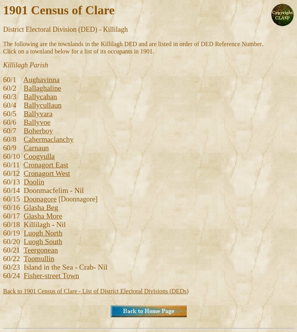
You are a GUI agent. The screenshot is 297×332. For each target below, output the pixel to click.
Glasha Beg (41, 207)
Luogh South (43, 241)
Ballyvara (38, 114)
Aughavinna (41, 80)
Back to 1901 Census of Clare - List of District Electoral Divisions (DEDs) (96, 291)
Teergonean (41, 250)
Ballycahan (40, 97)
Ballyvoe (37, 122)
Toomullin (39, 259)
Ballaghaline (42, 88)
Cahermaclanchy (48, 139)
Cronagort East (46, 165)
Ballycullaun (42, 105)
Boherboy (38, 131)
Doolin (34, 182)
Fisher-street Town (51, 276)
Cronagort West (47, 173)
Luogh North (43, 233)
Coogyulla (39, 156)
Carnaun (36, 148)
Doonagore (40, 199)
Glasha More (43, 216)
